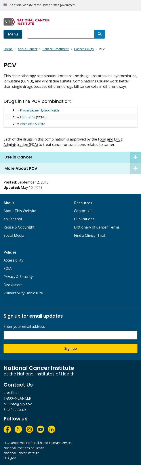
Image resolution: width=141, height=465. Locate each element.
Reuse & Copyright (19, 227)
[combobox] (61, 34)
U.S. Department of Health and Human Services (38, 443)
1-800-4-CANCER (17, 398)
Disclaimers (13, 284)
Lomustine (27, 117)
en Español (13, 219)
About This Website (20, 210)
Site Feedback (15, 409)
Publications (84, 219)
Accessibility (13, 260)
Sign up (70, 348)
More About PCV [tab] (72, 168)
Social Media (14, 235)
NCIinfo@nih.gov (18, 404)
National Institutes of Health (24, 448)
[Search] (99, 34)
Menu (13, 34)
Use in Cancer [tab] (72, 157)
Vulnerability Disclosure (23, 293)
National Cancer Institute (21, 453)
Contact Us (83, 210)
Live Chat (11, 392)
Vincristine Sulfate (32, 124)
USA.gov (10, 458)
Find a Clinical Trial (89, 235)
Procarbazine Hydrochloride (39, 110)
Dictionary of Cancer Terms (97, 227)
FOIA (7, 268)
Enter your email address (24, 326)
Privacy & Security (18, 276)
